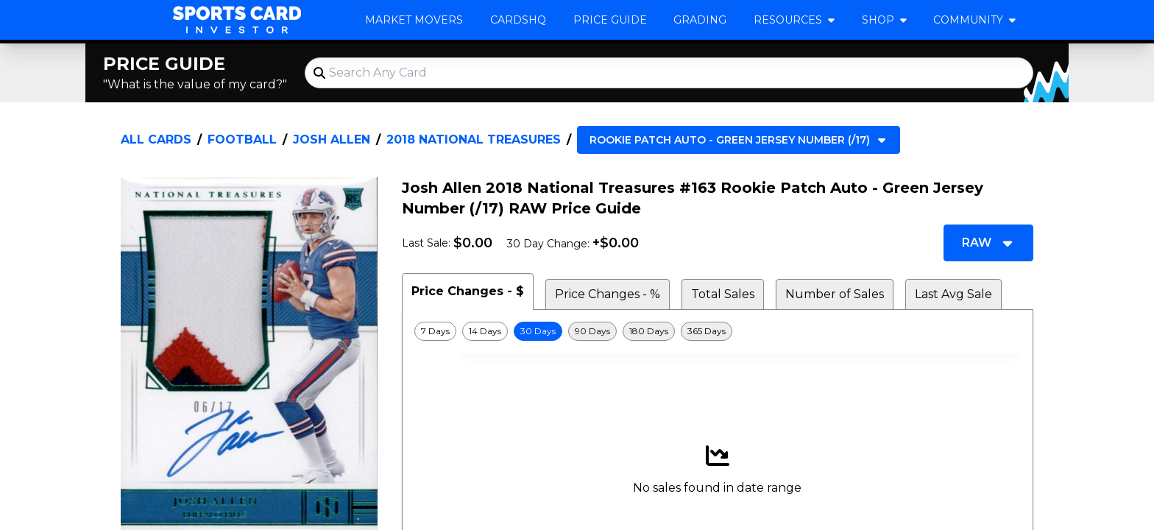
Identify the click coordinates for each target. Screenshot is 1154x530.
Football (242, 139)
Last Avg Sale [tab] (953, 294)
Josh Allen (331, 139)
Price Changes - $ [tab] (467, 291)
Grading (699, 19)
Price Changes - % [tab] (607, 294)
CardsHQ (518, 19)
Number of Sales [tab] (834, 294)
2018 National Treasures (473, 139)
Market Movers (414, 19)
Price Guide (610, 19)
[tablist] (717, 291)
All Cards (156, 139)
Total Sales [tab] (722, 294)
